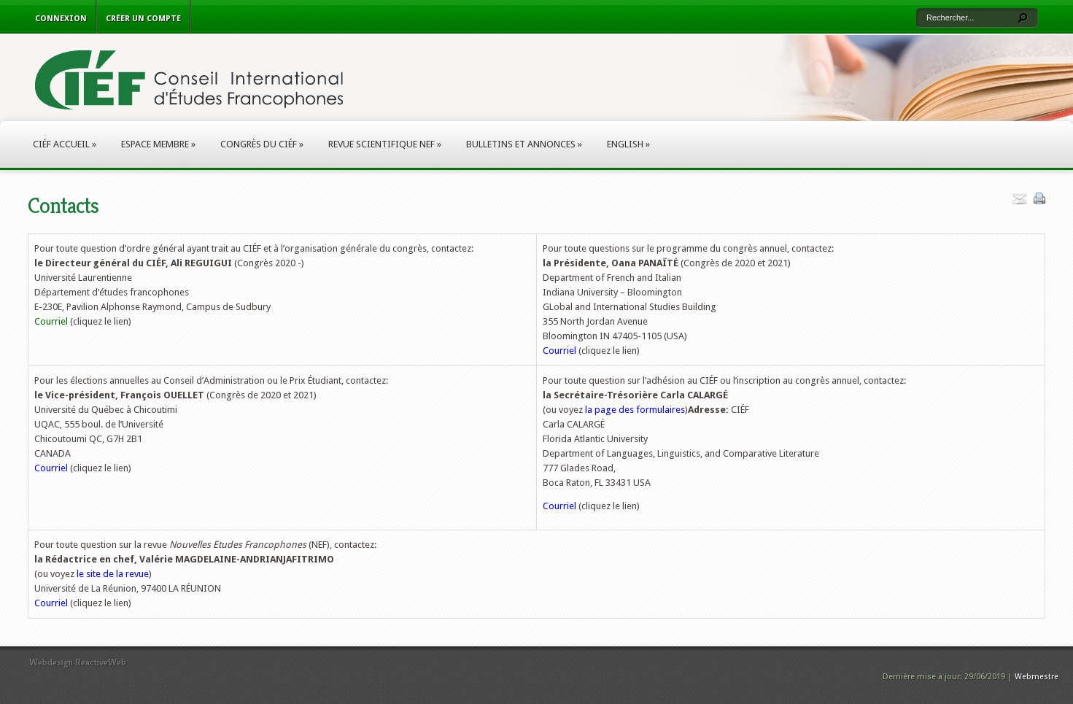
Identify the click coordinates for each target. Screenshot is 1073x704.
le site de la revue (113, 573)
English (628, 144)
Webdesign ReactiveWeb (77, 662)
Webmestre (1036, 676)
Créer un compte (143, 18)
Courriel (51, 321)
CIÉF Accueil (64, 144)
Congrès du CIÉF (261, 144)
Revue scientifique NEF (384, 144)
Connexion (61, 18)
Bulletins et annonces (524, 144)
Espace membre (158, 144)
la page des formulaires (635, 409)
